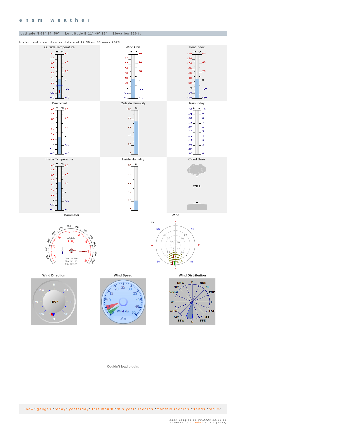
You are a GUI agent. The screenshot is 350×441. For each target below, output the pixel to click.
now (30, 409)
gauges (44, 409)
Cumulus (196, 422)
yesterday (79, 409)
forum (214, 409)
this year (126, 409)
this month (103, 409)
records (145, 409)
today (60, 409)
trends (199, 409)
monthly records (173, 409)
